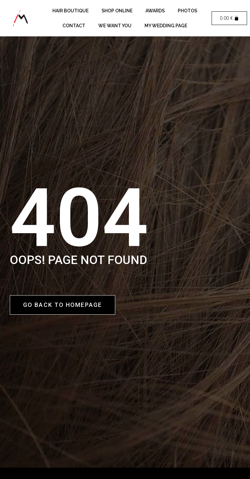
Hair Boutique (70, 10)
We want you (115, 25)
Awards (155, 10)
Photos (187, 10)
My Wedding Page (166, 25)
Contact (73, 25)
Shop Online (117, 10)
